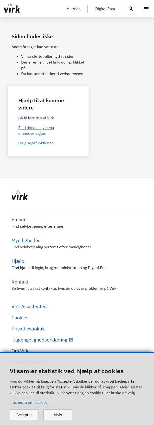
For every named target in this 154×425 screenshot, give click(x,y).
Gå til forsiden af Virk (36, 118)
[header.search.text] (131, 8)
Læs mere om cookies (29, 402)
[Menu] (146, 8)
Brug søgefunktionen (36, 143)
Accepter (24, 414)
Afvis (58, 414)
